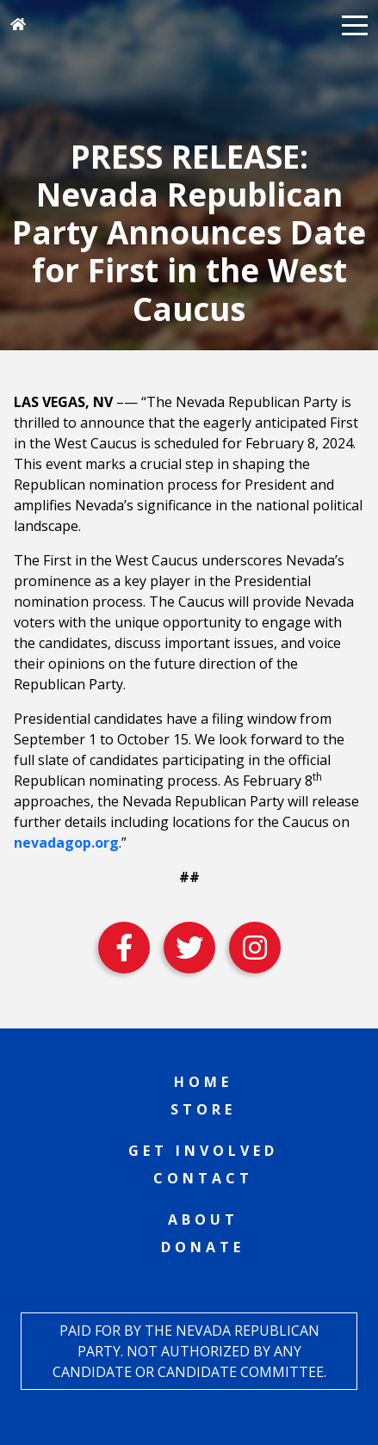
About (203, 1219)
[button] (355, 24)
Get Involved (203, 1150)
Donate (203, 1247)
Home (203, 1081)
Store (203, 1109)
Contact (203, 1178)
